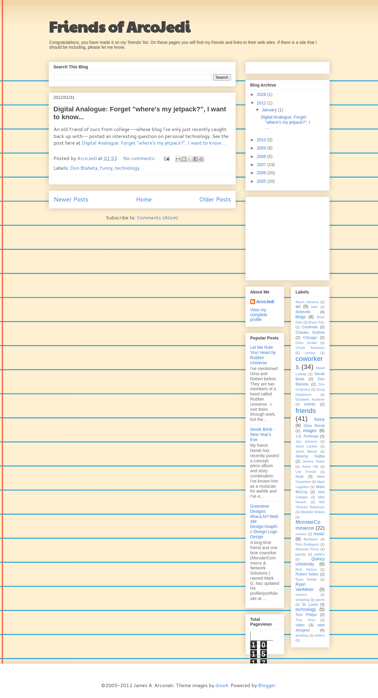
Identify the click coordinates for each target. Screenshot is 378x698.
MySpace (311, 539)
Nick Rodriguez (307, 544)
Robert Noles (307, 574)
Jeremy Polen (314, 461)
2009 (262, 148)
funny (106, 167)
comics (310, 353)
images (310, 430)
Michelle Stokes (313, 512)
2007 (262, 164)
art (298, 306)
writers (320, 635)
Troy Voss (305, 620)
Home (144, 199)
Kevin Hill (310, 466)
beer (314, 307)
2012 (262, 102)
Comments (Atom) (157, 217)
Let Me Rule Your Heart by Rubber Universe (263, 355)
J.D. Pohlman (307, 436)
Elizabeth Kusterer (310, 399)
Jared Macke (306, 451)
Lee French (306, 472)
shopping (302, 599)
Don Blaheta (83, 167)
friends (306, 411)
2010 (262, 139)
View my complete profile (259, 314)
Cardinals (310, 327)
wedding (302, 635)
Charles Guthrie (310, 332)
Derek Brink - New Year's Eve (262, 434)
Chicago (310, 338)
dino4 (221, 685)
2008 (262, 156)
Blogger (267, 685)
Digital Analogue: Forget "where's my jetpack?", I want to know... (153, 142)
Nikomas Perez (307, 549)
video (300, 625)
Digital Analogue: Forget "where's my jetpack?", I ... (285, 122)
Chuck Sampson (310, 347)
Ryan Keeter (306, 579)
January (270, 109)
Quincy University (310, 561)
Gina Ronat (314, 426)
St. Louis (310, 604)
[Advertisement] (288, 237)
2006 (262, 172)
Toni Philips (306, 615)
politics (319, 554)
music (319, 533)
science (301, 594)
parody (301, 554)
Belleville (303, 312)
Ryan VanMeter (305, 587)
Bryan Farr (317, 322)
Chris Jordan (306, 343)
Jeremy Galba (310, 456)
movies (301, 534)
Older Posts (215, 199)
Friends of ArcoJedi (119, 26)
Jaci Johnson (306, 441)
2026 (262, 94)
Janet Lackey (307, 446)
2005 (262, 181)
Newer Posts (71, 199)
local (300, 476)
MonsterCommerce (308, 525)
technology (127, 167)
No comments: (140, 158)
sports (319, 599)
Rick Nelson (306, 569)
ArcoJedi (87, 158)
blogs (301, 316)
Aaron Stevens (307, 302)
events (309, 404)
